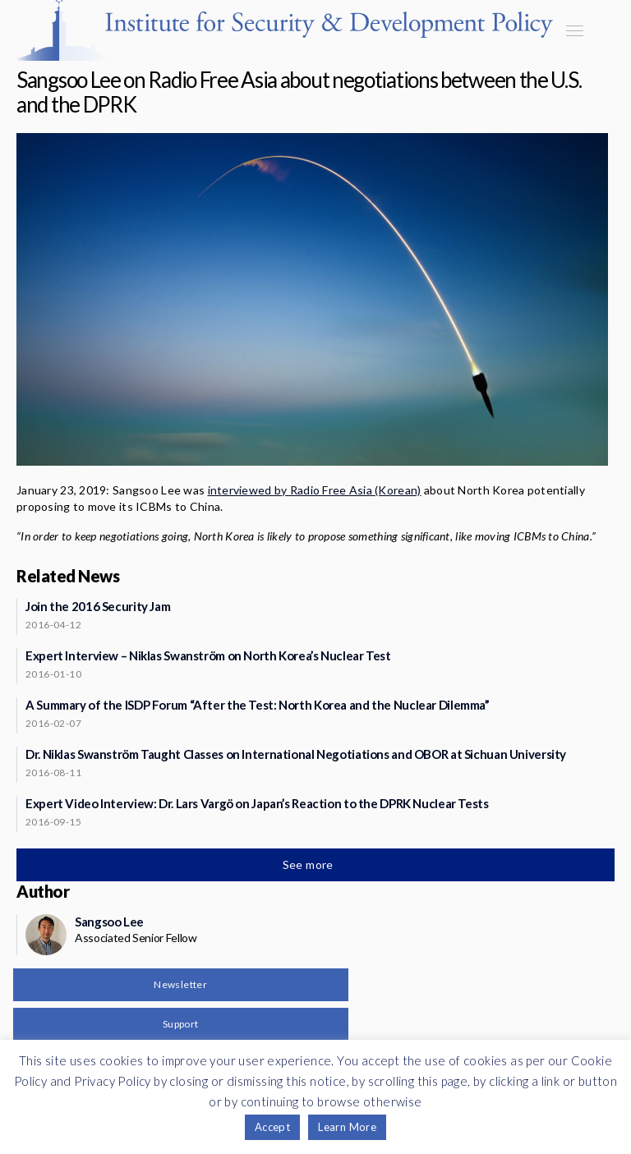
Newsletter (180, 984)
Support (181, 1024)
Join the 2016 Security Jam (97, 606)
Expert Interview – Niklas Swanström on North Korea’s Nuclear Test (208, 655)
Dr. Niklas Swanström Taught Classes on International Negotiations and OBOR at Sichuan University (295, 754)
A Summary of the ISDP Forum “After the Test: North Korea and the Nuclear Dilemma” (257, 704)
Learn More (347, 1126)
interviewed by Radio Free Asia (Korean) (314, 490)
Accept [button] (272, 1126)
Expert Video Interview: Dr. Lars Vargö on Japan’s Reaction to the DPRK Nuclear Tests (257, 803)
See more (310, 864)
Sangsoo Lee (109, 921)
